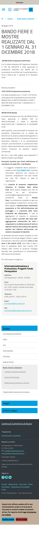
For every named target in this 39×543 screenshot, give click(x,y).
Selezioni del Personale (11, 377)
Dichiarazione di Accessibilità (20, 487)
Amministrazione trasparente (11, 435)
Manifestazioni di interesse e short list (16, 383)
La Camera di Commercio (12, 333)
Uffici (5, 339)
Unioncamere (19, 2)
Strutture (6, 356)
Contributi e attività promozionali (15, 372)
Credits (3, 489)
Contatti (4, 484)
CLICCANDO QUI (23, 170)
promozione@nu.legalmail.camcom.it (18, 310)
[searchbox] (35, 9)
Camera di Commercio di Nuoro (16, 423)
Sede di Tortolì (8, 362)
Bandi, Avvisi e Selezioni (25, 18)
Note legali (23, 484)
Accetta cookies (8, 519)
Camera (10, 18)
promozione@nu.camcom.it (14, 303)
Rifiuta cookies (21, 519)
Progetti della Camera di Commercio (16, 392)
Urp (4, 345)
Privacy (30, 484)
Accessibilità (5, 487)
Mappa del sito (13, 484)
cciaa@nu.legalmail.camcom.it (14, 451)
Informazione (8, 350)
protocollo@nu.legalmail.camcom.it (12, 453)
